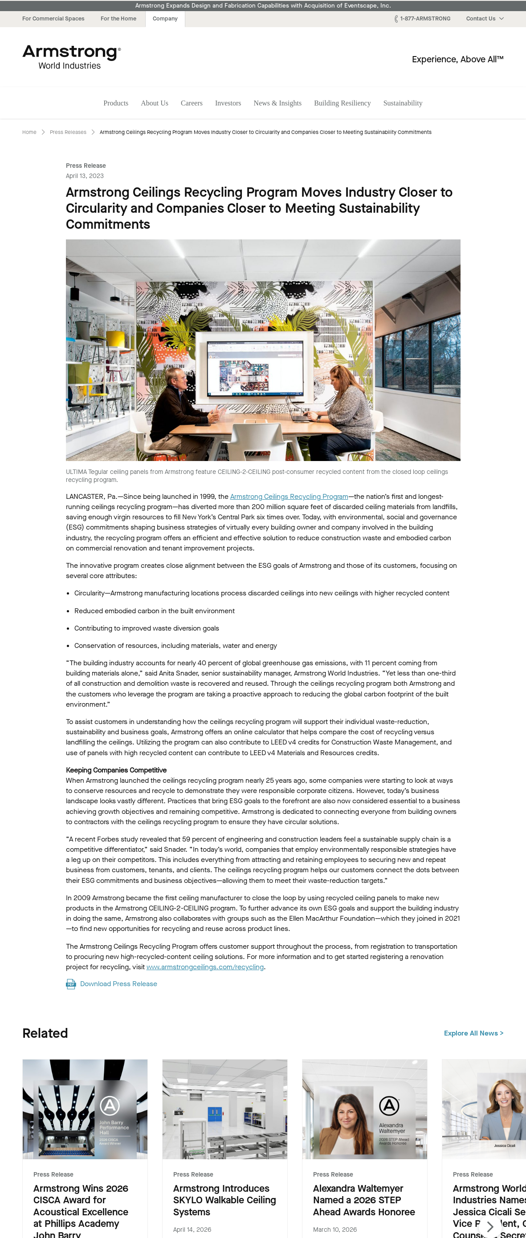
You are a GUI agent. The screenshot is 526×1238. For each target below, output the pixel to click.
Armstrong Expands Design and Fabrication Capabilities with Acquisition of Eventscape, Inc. (263, 6)
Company (165, 18)
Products (115, 103)
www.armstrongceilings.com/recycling (205, 966)
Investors (228, 103)
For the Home (118, 18)
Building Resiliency (342, 103)
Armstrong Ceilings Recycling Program (289, 496)
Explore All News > (474, 1033)
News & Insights (278, 103)
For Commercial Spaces (53, 18)
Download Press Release (118, 983)
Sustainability (403, 103)
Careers (192, 103)
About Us (154, 103)
